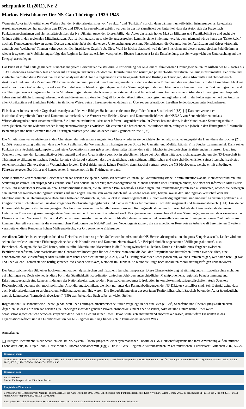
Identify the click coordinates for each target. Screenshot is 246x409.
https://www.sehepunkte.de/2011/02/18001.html (29, 395)
